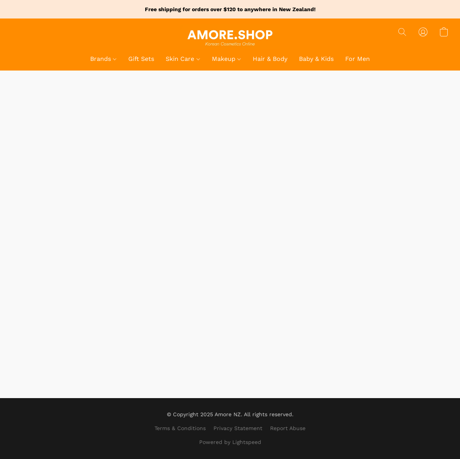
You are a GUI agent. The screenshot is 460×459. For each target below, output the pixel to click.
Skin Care (183, 58)
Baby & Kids (316, 58)
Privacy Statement (237, 428)
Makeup (226, 58)
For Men (357, 58)
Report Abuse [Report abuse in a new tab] (288, 428)
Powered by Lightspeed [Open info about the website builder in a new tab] (230, 442)
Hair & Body (270, 58)
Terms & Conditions (180, 428)
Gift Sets (141, 58)
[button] (230, 36)
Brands (103, 58)
